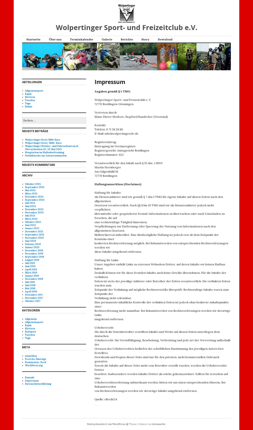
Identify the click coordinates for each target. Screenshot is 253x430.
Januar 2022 (32, 228)
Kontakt (29, 377)
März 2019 (31, 272)
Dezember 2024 (34, 196)
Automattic (159, 424)
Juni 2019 (30, 266)
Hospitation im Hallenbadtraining (44, 152)
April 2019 (31, 269)
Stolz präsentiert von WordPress (106, 424)
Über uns (55, 39)
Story (145, 39)
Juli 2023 (30, 215)
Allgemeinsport (34, 90)
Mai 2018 (30, 288)
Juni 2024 (30, 206)
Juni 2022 (30, 225)
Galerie (107, 39)
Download (165, 39)
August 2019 (32, 259)
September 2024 (34, 199)
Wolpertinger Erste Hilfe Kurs (42, 139)
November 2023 (34, 212)
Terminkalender (81, 39)
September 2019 (34, 256)
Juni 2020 (30, 241)
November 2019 (34, 253)
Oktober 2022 (33, 222)
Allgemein (31, 319)
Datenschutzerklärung (38, 383)
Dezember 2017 (34, 294)
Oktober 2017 (32, 301)
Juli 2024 (30, 203)
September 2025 (34, 187)
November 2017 (34, 297)
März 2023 (31, 218)
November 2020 (34, 237)
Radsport (30, 331)
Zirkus (28, 106)
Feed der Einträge (35, 359)
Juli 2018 (30, 282)
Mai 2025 (30, 190)
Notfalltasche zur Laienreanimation (46, 155)
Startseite (33, 39)
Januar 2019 (32, 275)
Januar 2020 (32, 247)
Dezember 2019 (34, 250)
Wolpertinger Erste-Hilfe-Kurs (43, 142)
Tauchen (30, 100)
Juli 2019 (30, 263)
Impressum (32, 380)
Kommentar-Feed (35, 362)
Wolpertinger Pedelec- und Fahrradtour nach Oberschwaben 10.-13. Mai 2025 (51, 148)
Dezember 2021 (34, 231)
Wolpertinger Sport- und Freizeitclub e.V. (126, 27)
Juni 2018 (30, 285)
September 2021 (34, 234)
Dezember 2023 (34, 209)
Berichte (127, 39)
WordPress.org (34, 365)
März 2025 (31, 193)
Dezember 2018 (34, 278)
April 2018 (31, 291)
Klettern (30, 97)
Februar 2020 (33, 244)
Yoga (28, 103)
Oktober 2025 (33, 184)
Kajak (28, 93)
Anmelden (31, 355)
